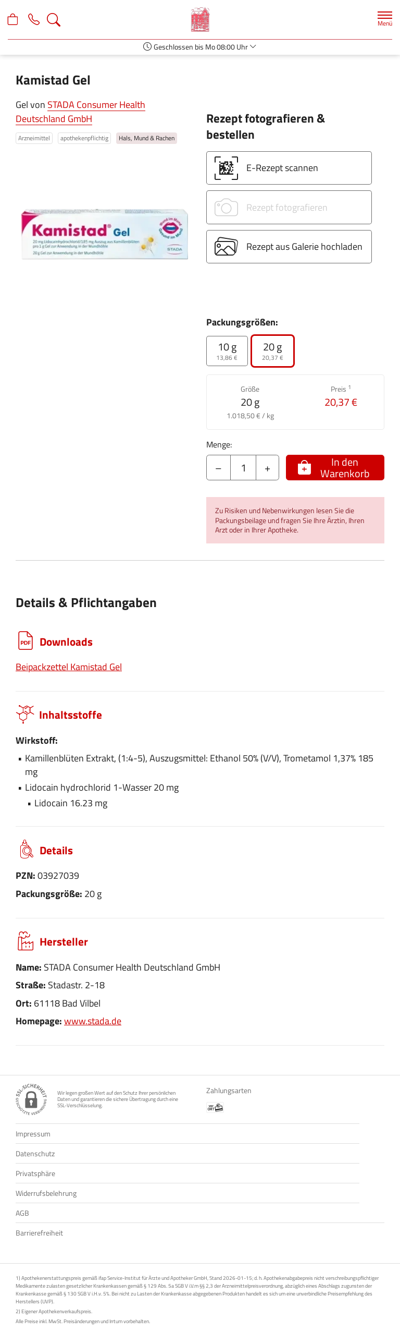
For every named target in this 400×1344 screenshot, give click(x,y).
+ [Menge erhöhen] (267, 467)
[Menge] (243, 468)
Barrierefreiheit (39, 1232)
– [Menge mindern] (218, 467)
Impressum (33, 1133)
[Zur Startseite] (200, 19)
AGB (22, 1212)
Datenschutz (35, 1153)
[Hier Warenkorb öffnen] (14, 19)
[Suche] (59, 20)
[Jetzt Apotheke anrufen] (37, 19)
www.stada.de (92, 1021)
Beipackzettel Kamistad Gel (69, 667)
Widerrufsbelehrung (46, 1193)
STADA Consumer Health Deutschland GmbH (80, 112)
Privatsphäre (35, 1173)
